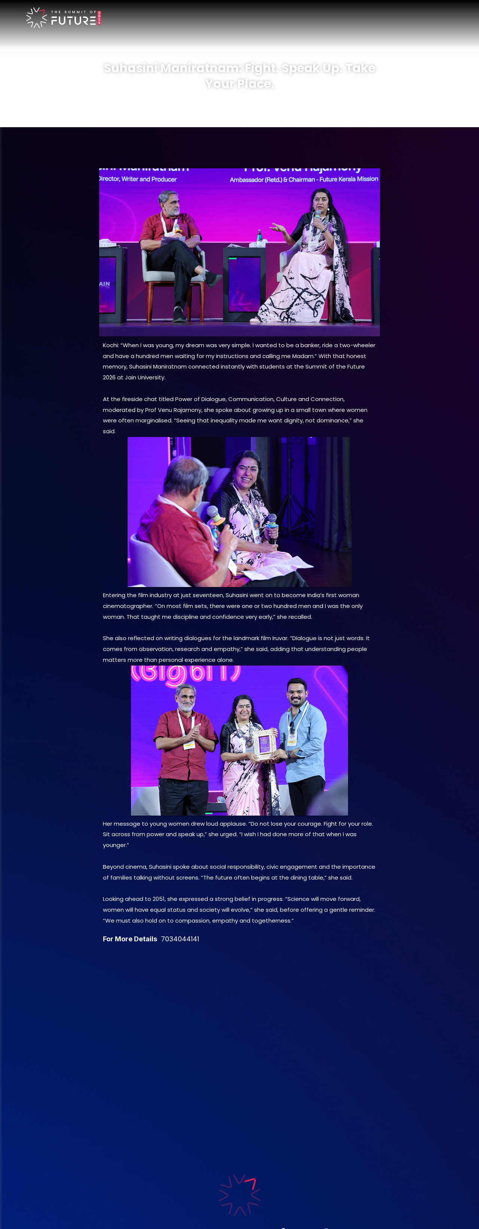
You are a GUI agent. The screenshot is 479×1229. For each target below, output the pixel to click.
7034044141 (180, 939)
